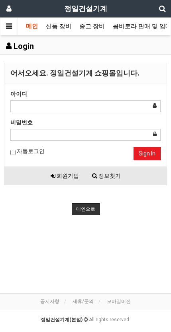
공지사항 (49, 301)
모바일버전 (119, 301)
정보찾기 (106, 176)
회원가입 (65, 176)
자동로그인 (27, 151)
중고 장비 (92, 26)
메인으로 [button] (85, 209)
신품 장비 (58, 26)
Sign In (147, 153)
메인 (32, 26)
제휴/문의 (83, 301)
